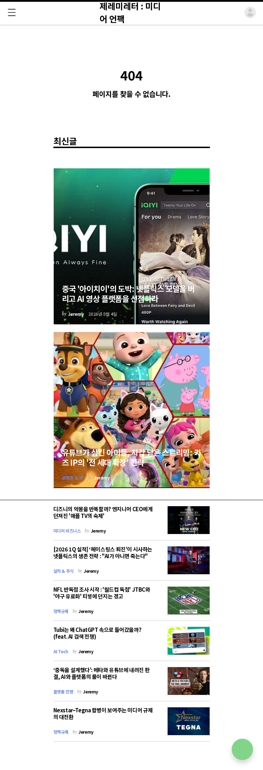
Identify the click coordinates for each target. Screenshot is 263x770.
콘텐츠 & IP (73, 478)
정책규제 (60, 611)
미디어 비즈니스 (67, 531)
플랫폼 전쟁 (63, 691)
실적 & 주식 (63, 571)
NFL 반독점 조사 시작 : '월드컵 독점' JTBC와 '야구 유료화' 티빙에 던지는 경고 (101, 593)
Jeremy (76, 314)
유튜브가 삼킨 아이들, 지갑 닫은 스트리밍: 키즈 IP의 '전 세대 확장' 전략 (131, 457)
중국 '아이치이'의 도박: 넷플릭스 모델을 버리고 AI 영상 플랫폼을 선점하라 (128, 293)
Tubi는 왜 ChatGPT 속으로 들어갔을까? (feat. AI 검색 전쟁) (97, 633)
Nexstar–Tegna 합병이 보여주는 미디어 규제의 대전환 (103, 713)
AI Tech (60, 651)
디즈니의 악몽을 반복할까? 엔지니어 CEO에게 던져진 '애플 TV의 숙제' (103, 512)
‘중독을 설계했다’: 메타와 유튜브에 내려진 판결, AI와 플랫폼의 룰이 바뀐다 (101, 673)
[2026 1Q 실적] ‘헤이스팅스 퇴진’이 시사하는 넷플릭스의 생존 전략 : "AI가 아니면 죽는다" (102, 552)
